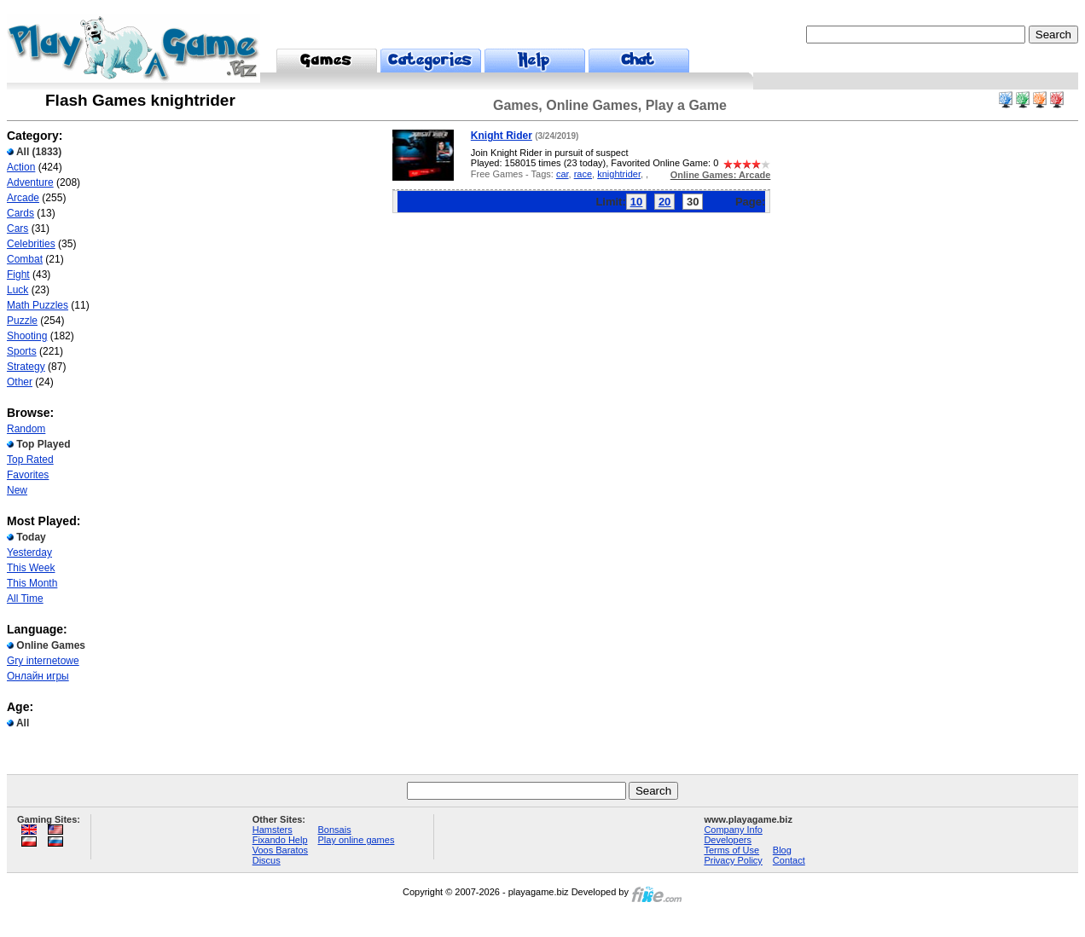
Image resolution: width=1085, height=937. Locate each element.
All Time (25, 598)
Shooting (27, 336)
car (562, 174)
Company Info (733, 829)
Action (21, 167)
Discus (266, 860)
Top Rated (30, 460)
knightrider (619, 174)
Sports (22, 351)
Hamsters (272, 829)
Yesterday (29, 552)
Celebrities (31, 244)
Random (26, 429)
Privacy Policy (733, 860)
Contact (789, 860)
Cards (20, 213)
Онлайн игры (38, 676)
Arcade (23, 198)
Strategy (26, 367)
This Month (32, 583)
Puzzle (22, 321)
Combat (25, 259)
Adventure (30, 182)
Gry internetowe (43, 661)
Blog (782, 850)
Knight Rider (501, 136)
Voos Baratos (280, 850)
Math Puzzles (37, 305)
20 (664, 201)
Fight (18, 275)
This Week (31, 568)
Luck (17, 290)
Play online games (356, 840)
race (583, 174)
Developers (727, 840)
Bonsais (334, 829)
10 (636, 201)
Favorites (28, 475)
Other (19, 382)
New (17, 490)
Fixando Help (280, 840)
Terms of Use (731, 850)
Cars (17, 228)
